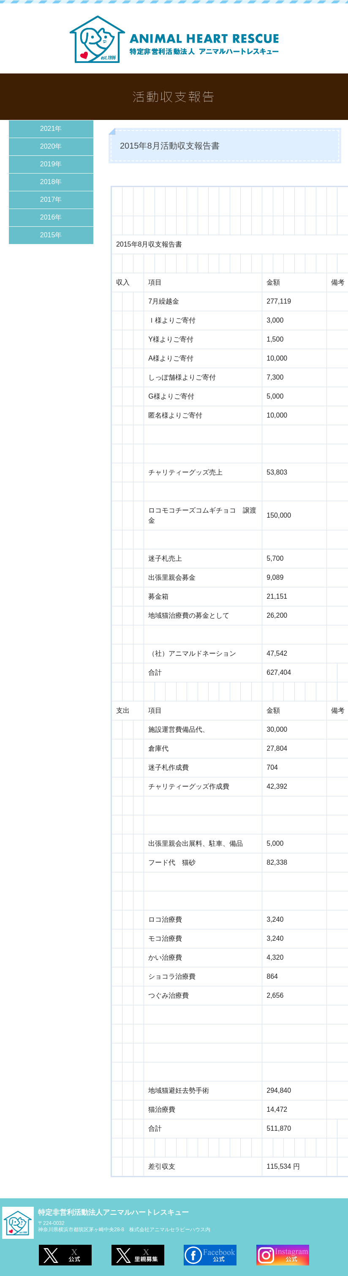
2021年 (51, 128)
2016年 (51, 217)
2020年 (51, 146)
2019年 (51, 164)
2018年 (51, 181)
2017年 (51, 199)
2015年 (51, 235)
